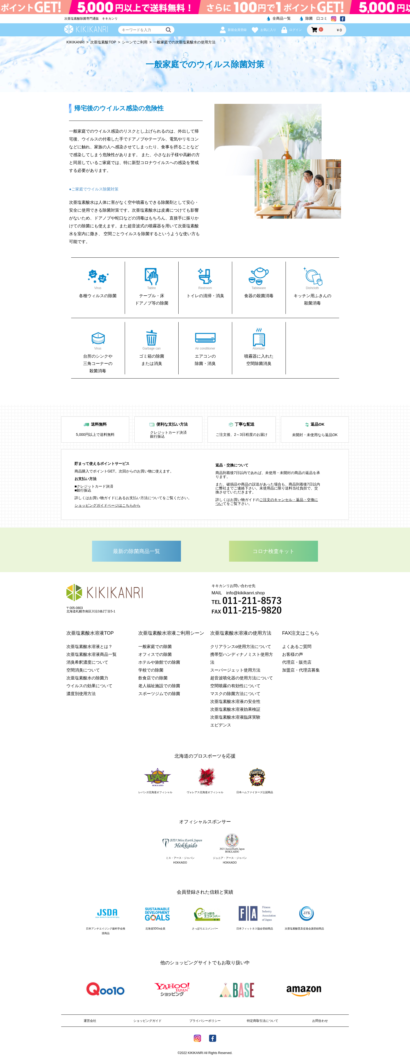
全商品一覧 (279, 18)
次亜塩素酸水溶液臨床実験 (235, 717)
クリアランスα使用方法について (240, 646)
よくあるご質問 (296, 646)
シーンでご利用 (134, 42)
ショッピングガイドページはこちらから (107, 505)
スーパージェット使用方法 (235, 670)
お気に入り (264, 30)
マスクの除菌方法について (235, 693)
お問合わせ (320, 1021)
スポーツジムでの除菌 (159, 693)
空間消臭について (83, 670)
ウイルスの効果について (89, 686)
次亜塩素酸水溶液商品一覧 (91, 654)
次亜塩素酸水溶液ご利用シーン (171, 633)
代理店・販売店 (296, 662)
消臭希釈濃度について (87, 662)
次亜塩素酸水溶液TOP (90, 633)
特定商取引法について (262, 1021)
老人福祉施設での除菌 (159, 686)
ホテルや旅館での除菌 (159, 662)
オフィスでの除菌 (155, 654)
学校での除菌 (150, 670)
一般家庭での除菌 (155, 646)
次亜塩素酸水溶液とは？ (89, 646)
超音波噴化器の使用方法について (241, 678)
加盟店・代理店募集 (301, 670)
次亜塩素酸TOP (103, 42)
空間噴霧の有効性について (235, 686)
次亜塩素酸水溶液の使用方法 (240, 633)
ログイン (291, 30)
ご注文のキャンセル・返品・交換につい (266, 502)
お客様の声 (292, 654)
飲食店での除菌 (153, 678)
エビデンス (220, 725)
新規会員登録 (233, 30)
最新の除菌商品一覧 (136, 551)
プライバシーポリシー (205, 1021)
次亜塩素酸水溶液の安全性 (235, 701)
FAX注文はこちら (300, 633)
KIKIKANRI (75, 42)
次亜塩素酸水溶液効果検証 (235, 709)
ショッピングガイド (147, 1021)
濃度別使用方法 (81, 693)
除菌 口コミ (313, 18)
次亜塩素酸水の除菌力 (87, 678)
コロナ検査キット (273, 551)
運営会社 (90, 1021)
